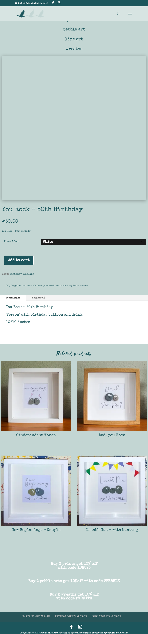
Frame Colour (12, 241)
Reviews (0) (38, 298)
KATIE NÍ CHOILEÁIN (36, 617)
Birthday (15, 274)
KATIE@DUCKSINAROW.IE (71, 617)
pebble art (74, 30)
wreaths (74, 49)
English (28, 274)
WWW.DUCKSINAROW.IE (106, 617)
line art (74, 39)
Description (13, 298)
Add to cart (18, 261)
